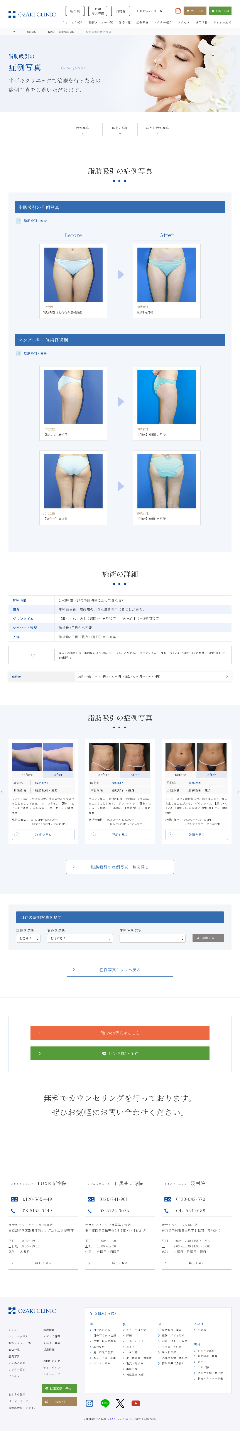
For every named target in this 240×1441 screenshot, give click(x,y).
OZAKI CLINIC (117, 1421)
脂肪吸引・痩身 (172, 1333)
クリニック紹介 (18, 1339)
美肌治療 (132, 1372)
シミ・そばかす (136, 1333)
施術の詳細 (120, 128)
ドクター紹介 (16, 1372)
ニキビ (130, 1349)
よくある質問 (16, 1366)
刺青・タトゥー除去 (175, 1344)
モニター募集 (51, 1346)
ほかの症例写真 (157, 128)
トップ (12, 1332)
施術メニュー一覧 (19, 1346)
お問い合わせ (51, 1363)
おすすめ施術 (16, 1397)
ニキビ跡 (132, 1355)
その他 (202, 1333)
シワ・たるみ (101, 1366)
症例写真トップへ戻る (120, 972)
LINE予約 (220, 11)
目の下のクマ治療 (104, 1338)
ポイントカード (18, 1404)
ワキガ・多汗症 (172, 1349)
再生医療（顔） (136, 1377)
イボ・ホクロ (134, 1344)
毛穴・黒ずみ (134, 1366)
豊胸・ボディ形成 (173, 1338)
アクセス (14, 1379)
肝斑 (129, 1338)
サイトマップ (51, 1377)
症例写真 (82, 128)
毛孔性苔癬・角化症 (139, 1360)
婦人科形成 (169, 1355)
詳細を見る (43, 837)
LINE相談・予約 (88, 1056)
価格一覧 (14, 1352)
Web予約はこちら (88, 1035)
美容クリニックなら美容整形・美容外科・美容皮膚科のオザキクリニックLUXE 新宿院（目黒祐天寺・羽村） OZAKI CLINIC (32, 14)
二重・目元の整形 (104, 1344)
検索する (205, 940)
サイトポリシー (53, 1370)
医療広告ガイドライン (22, 1410)
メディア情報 (51, 1339)
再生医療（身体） (173, 1366)
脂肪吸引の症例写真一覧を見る (120, 869)
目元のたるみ (101, 1333)
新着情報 (49, 1332)
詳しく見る (43, 1266)
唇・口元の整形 (103, 1355)
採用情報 (49, 1352)
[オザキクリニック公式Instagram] (178, 10)
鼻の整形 (99, 1349)
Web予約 (195, 11)
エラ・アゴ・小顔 (104, 1360)
